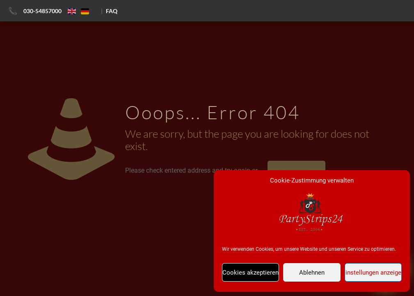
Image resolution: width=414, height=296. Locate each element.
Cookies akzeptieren (250, 272)
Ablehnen (312, 272)
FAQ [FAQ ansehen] (111, 10)
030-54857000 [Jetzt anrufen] (42, 10)
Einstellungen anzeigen (373, 272)
